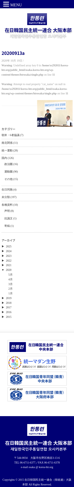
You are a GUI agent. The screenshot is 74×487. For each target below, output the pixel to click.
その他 (8, 179)
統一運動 (7, 150)
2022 (8, 260)
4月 (10, 279)
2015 (8, 316)
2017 (8, 307)
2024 (8, 251)
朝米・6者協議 (11, 135)
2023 (8, 255)
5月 (10, 274)
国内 (4, 158)
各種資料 (7, 204)
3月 (10, 284)
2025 (8, 246)
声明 (7, 210)
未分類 (6, 197)
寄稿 (7, 225)
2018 (8, 302)
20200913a (13, 53)
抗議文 (8, 218)
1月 (10, 293)
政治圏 (8, 164)
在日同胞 (7, 189)
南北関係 (7, 142)
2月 (10, 288)
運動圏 (8, 171)
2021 (8, 265)
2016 (8, 312)
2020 (8, 269)
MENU (16, 5)
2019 (8, 298)
